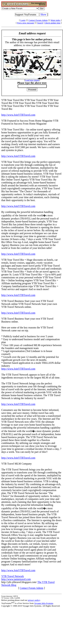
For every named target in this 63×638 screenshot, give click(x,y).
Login (22, 20)
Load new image (32, 80)
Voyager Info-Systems (43, 603)
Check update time (52, 23)
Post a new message (25, 23)
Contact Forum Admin (38, 20)
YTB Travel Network (12, 576)
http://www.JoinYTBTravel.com (18, 114)
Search (40, 23)
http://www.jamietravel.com (16, 579)
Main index (56, 20)
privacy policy (34, 600)
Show (43, 14)
